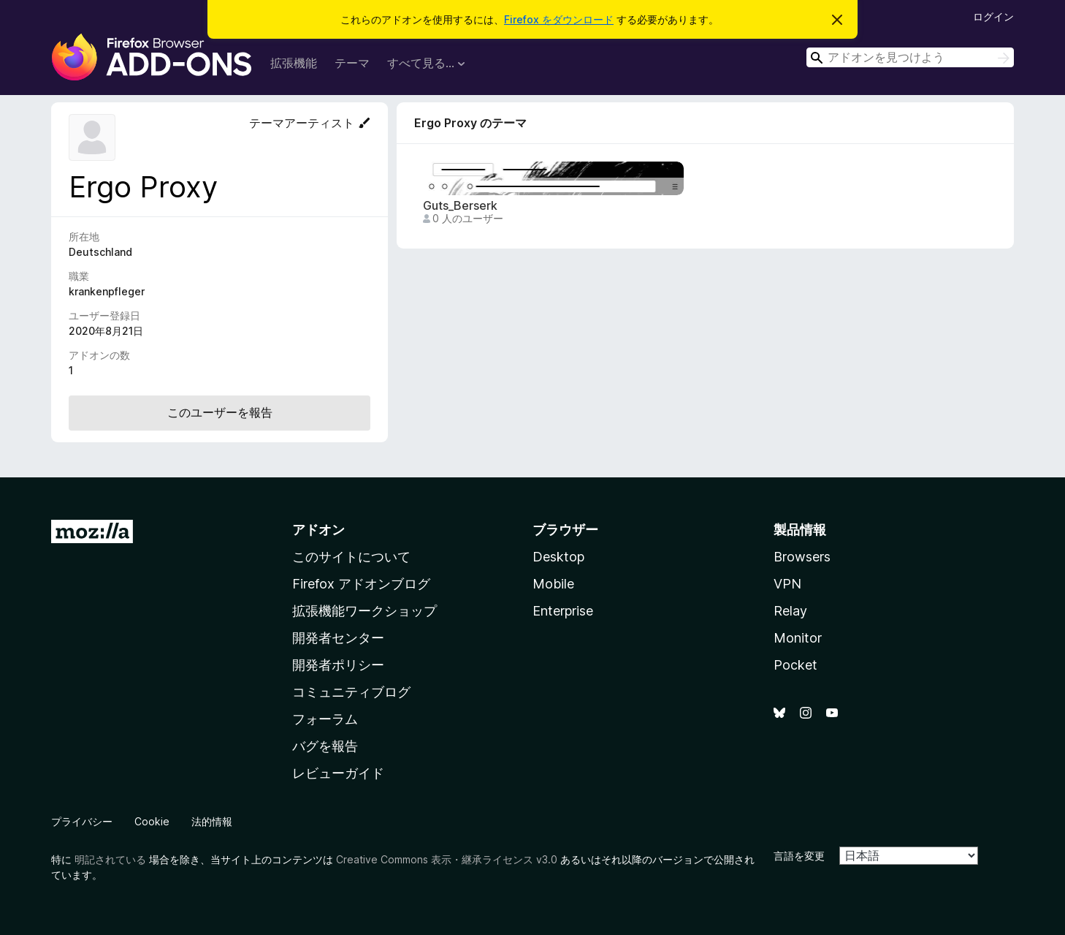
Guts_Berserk (460, 206)
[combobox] (910, 57)
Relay (790, 610)
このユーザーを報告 (219, 412)
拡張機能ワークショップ (364, 610)
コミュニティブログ (351, 692)
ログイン (993, 16)
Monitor (798, 638)
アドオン (318, 529)
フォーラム (325, 719)
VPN (787, 583)
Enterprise (562, 610)
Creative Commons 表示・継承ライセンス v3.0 (446, 859)
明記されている (110, 859)
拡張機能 (293, 63)
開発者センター (338, 638)
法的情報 (211, 821)
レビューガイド (338, 773)
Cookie (151, 821)
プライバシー (81, 821)
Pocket (795, 665)
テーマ (352, 63)
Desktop (558, 556)
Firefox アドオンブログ (361, 583)
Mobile (553, 583)
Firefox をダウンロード (559, 19)
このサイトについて (351, 556)
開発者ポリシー (338, 665)
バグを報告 (325, 746)
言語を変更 (799, 855)
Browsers (802, 556)
